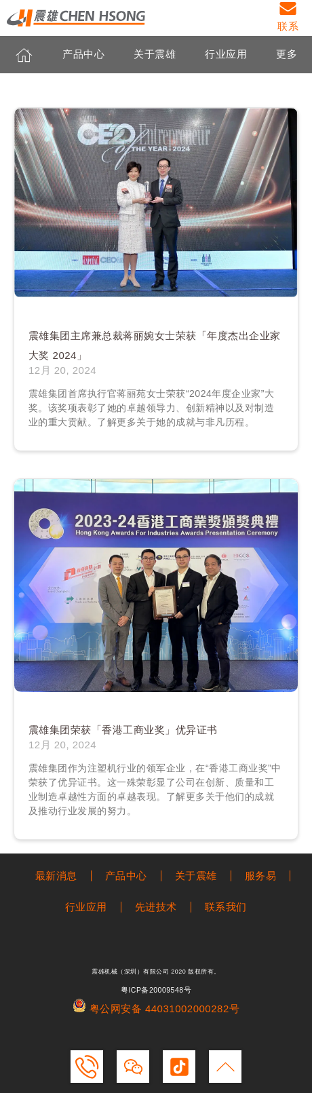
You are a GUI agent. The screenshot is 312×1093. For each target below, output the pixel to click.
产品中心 (83, 54)
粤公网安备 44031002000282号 (156, 1008)
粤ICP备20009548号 (156, 990)
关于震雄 (155, 54)
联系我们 (226, 907)
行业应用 (226, 54)
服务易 (261, 875)
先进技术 (156, 907)
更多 (286, 54)
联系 (287, 26)
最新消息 (56, 875)
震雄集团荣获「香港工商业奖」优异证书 (123, 729)
